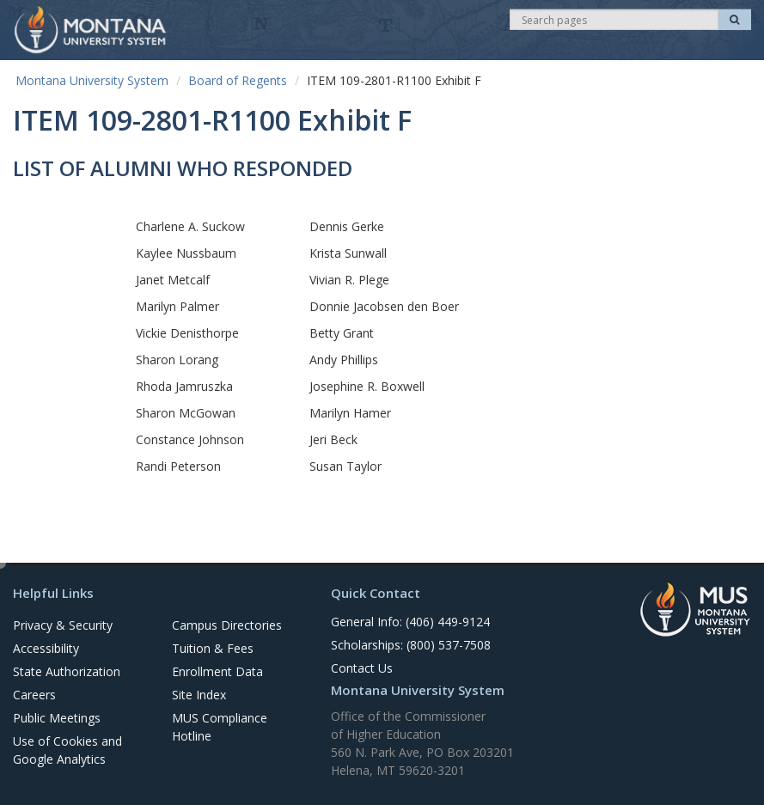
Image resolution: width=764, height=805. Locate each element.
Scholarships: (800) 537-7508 (411, 645)
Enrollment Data (217, 671)
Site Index (199, 694)
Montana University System (91, 80)
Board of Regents (237, 80)
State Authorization (66, 671)
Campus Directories (227, 625)
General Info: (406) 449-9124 (410, 621)
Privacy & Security (63, 625)
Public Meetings (57, 718)
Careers (34, 694)
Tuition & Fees (213, 648)
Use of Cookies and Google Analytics (67, 750)
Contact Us (362, 668)
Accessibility (46, 648)
